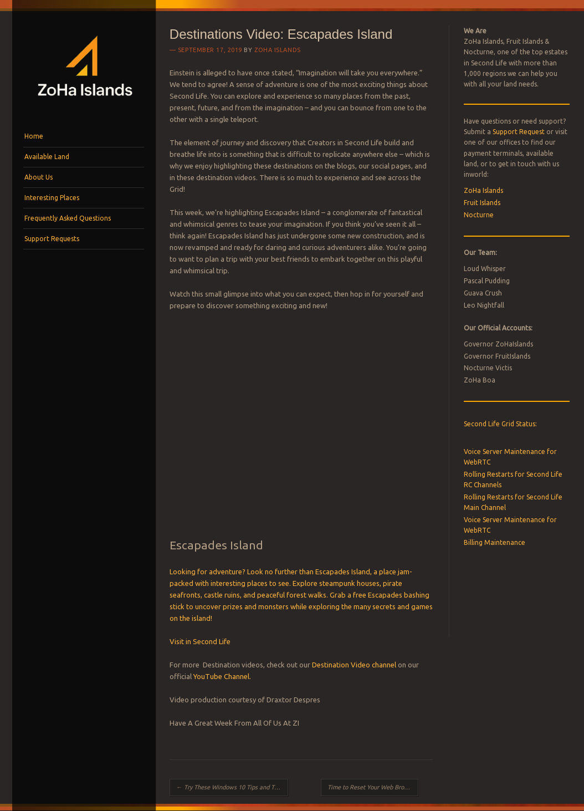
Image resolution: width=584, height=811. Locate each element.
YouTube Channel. (222, 676)
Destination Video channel (354, 665)
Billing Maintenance (494, 542)
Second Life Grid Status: (500, 423)
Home (33, 136)
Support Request (519, 131)
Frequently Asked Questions (67, 218)
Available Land (46, 156)
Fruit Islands (482, 202)
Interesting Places (51, 197)
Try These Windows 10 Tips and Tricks (231, 787)
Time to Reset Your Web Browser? (372, 787)
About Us (38, 177)
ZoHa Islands (277, 50)
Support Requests (51, 238)
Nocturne (479, 214)
